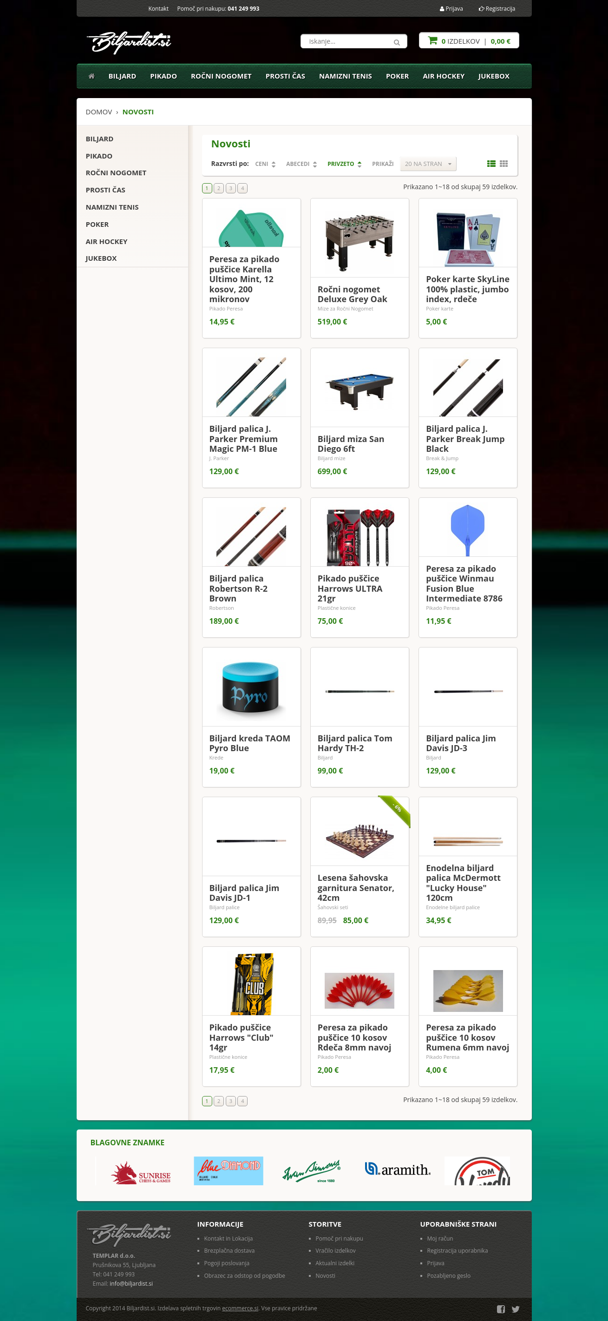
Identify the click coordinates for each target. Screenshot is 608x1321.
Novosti (326, 1276)
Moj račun (440, 1238)
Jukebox (494, 75)
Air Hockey (444, 75)
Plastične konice (337, 607)
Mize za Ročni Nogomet (345, 308)
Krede (216, 757)
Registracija (497, 9)
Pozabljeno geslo (449, 1276)
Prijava (451, 9)
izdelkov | (469, 40)
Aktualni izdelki (335, 1263)
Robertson (221, 607)
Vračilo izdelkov (336, 1251)
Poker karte (439, 308)
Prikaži (383, 164)
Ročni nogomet (221, 75)
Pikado (163, 75)
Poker (397, 75)
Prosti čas (285, 75)
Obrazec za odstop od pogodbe (245, 1276)
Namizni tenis (345, 75)
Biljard (123, 75)
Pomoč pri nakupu (339, 1238)
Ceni (261, 164)
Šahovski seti (333, 907)
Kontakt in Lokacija (228, 1238)
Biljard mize (332, 458)
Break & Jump (442, 458)
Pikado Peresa (226, 308)
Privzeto (340, 164)
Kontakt (159, 9)
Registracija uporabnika (457, 1251)
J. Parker (219, 458)
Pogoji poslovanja (227, 1263)
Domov (99, 111)
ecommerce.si (240, 1308)
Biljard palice (224, 907)
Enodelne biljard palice (453, 907)
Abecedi (297, 164)
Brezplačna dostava (229, 1251)
